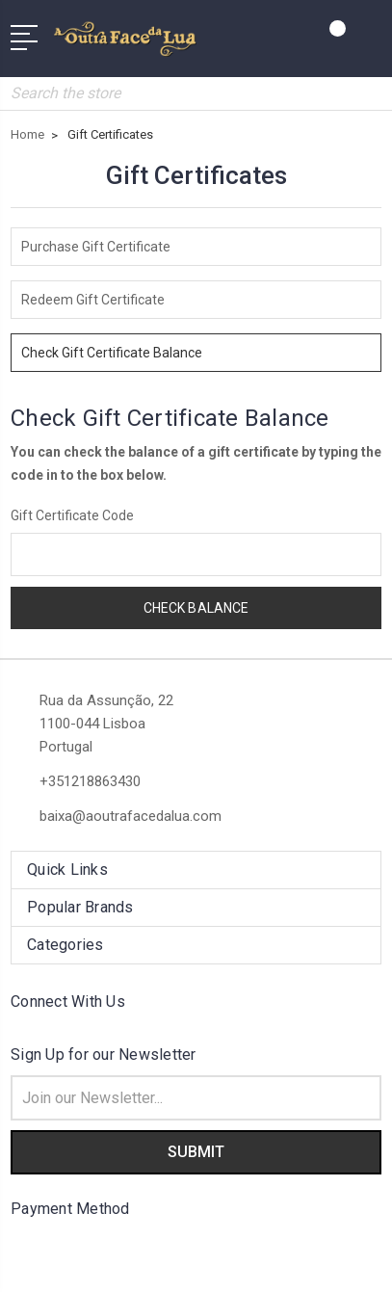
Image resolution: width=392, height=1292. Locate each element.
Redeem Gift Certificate (93, 299)
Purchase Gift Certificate (95, 246)
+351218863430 (90, 781)
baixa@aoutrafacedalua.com (130, 816)
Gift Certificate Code (72, 515)
